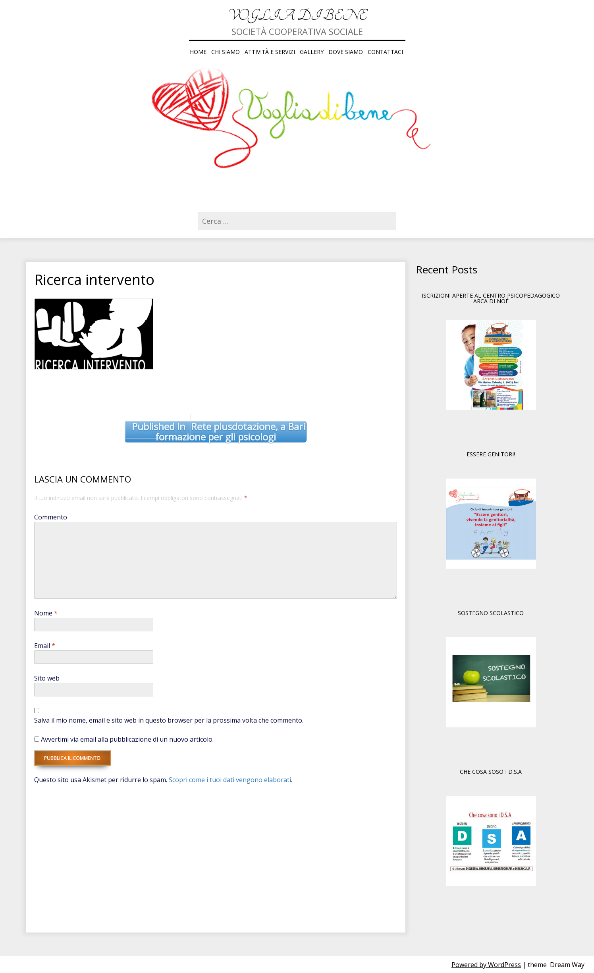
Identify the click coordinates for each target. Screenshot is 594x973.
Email (44, 645)
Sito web (47, 678)
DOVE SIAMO (345, 52)
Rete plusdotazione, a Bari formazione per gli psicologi (215, 432)
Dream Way (567, 964)
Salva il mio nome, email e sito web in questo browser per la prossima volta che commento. (168, 720)
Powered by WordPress (486, 964)
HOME (198, 52)
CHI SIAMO (225, 52)
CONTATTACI (385, 52)
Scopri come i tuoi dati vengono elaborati (230, 779)
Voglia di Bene (297, 15)
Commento (50, 517)
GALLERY (312, 52)
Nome (46, 613)
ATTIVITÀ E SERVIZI (270, 52)
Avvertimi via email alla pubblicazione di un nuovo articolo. (127, 739)
